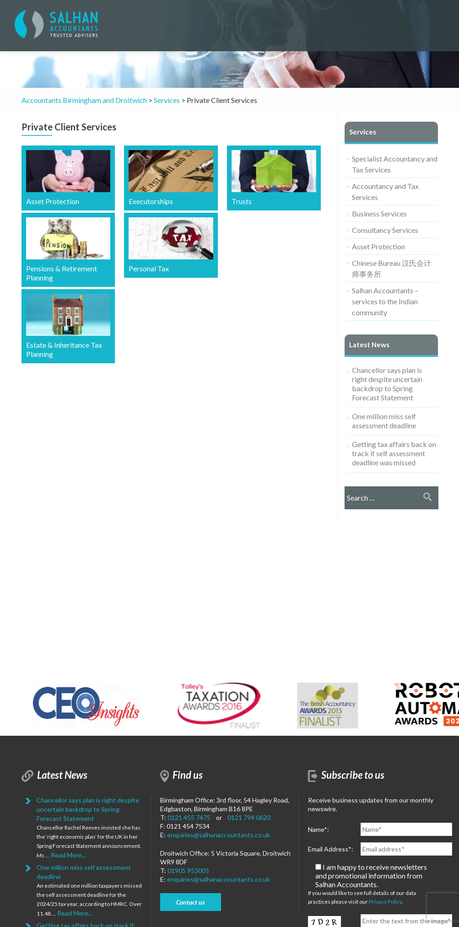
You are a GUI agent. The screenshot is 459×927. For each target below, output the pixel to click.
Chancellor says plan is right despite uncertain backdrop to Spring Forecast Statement (387, 384)
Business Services (379, 213)
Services (362, 132)
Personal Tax (171, 245)
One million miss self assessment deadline (384, 421)
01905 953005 (188, 870)
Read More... (67, 855)
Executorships (171, 177)
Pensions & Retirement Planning (68, 249)
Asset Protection (68, 177)
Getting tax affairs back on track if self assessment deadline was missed (394, 453)
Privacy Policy (385, 901)
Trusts (274, 177)
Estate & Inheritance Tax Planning (68, 326)
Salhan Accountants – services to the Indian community (385, 301)
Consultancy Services (385, 230)
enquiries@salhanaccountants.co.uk (218, 835)
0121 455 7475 (189, 817)
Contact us (190, 902)
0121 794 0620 (248, 817)
